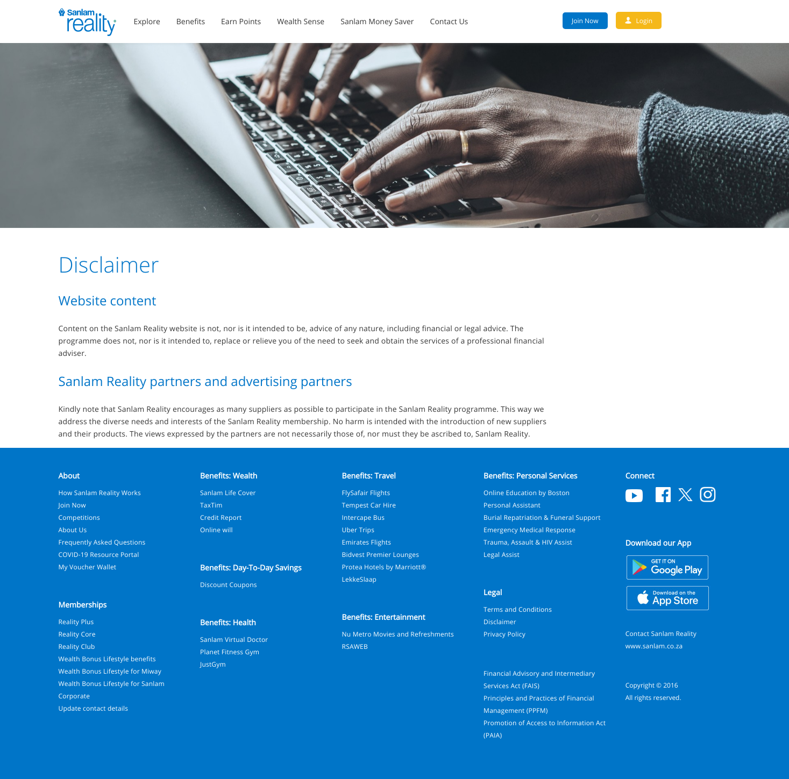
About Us (73, 529)
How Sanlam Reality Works (100, 492)
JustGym (213, 664)
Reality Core (77, 634)
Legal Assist (502, 554)
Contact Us (449, 22)
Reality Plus (76, 621)
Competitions (79, 517)
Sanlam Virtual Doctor (234, 639)
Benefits (190, 22)
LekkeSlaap (359, 579)
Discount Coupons (228, 584)
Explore (147, 22)
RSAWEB (355, 646)
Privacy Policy (504, 634)
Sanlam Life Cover (228, 492)
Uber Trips (358, 529)
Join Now (72, 505)
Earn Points (241, 22)
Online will (216, 529)
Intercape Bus (363, 517)
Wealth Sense (300, 22)
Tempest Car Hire (369, 505)
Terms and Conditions (518, 609)
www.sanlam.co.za (654, 646)
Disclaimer (500, 621)
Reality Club (77, 646)
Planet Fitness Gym (229, 651)
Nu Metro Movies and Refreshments (398, 634)
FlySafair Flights (366, 492)
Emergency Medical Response (529, 529)
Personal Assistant (512, 505)
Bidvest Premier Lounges (381, 554)
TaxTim (211, 505)
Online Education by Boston (527, 492)
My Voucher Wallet (88, 566)
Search (725, 20)
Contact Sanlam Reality (660, 633)
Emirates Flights (367, 542)
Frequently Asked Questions (102, 542)
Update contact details (94, 708)
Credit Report (220, 517)
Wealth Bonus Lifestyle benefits (107, 658)
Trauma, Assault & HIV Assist (528, 542)
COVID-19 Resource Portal (99, 554)
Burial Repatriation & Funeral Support (542, 517)
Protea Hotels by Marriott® (384, 566)
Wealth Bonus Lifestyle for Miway (110, 671)
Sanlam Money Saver (377, 22)
